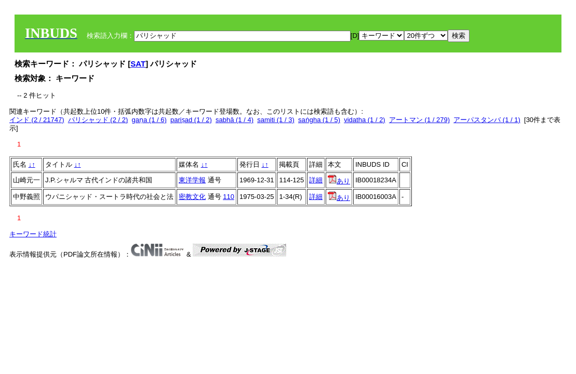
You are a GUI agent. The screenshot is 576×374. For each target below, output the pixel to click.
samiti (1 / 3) (275, 120)
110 (228, 197)
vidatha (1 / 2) (364, 120)
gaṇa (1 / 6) (149, 120)
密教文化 (192, 197)
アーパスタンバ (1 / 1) (486, 120)
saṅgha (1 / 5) (319, 120)
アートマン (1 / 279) (419, 120)
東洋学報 (192, 180)
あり (339, 181)
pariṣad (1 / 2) (191, 120)
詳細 (316, 180)
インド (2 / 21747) (36, 120)
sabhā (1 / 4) (234, 120)
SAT (137, 63)
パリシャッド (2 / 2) (98, 120)
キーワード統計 (33, 234)
